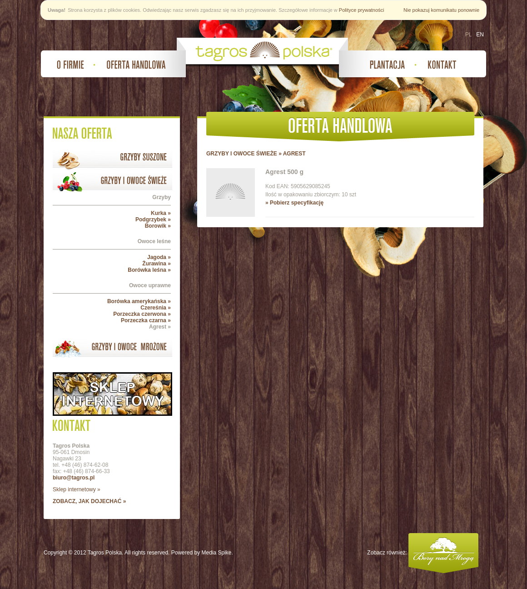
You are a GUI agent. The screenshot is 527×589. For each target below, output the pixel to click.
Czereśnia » (155, 307)
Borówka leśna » (149, 270)
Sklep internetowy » (76, 489)
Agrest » (160, 327)
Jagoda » (159, 257)
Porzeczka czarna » (146, 320)
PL (468, 34)
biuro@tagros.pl (73, 477)
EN (480, 34)
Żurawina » (156, 263)
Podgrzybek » (153, 219)
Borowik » (158, 226)
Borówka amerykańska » (139, 301)
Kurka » (161, 213)
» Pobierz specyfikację (294, 203)
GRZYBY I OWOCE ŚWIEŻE (241, 153)
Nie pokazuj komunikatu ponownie (441, 10)
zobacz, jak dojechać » (89, 501)
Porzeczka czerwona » (142, 314)
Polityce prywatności (361, 10)
